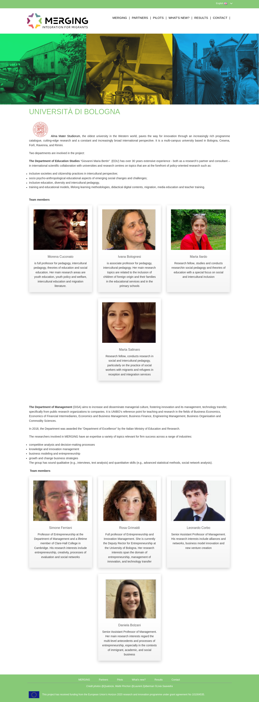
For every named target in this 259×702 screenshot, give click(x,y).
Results (201, 17)
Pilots (158, 17)
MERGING (120, 17)
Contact (220, 17)
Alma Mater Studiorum (54, 136)
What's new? (179, 17)
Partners (140, 17)
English (221, 3)
